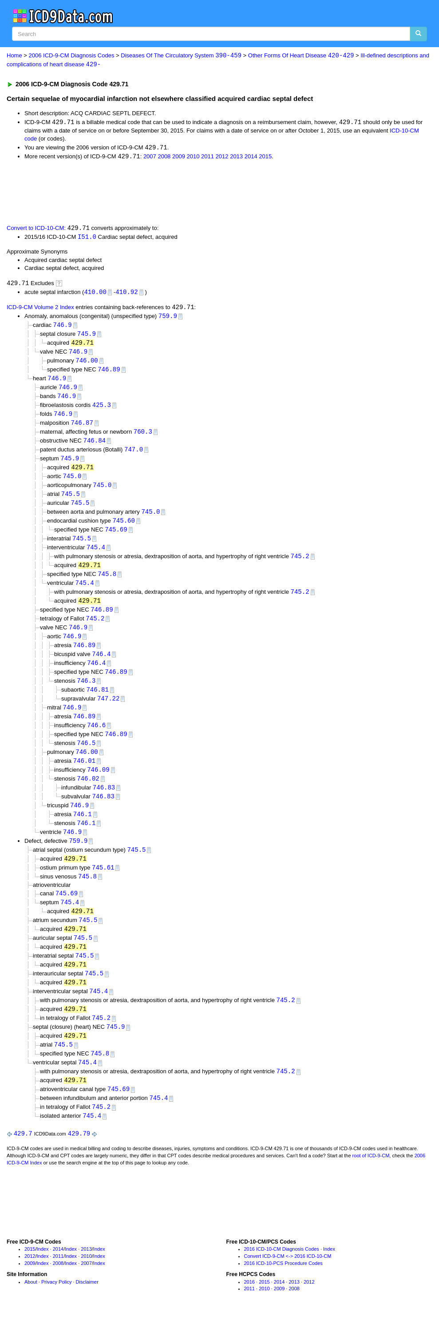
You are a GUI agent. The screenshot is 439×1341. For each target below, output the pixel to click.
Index (43, 1274)
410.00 (95, 294)
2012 (222, 157)
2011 (207, 157)
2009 (178, 157)
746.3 (86, 693)
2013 (236, 157)
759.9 (167, 318)
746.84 (94, 446)
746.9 (62, 327)
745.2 (300, 565)
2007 (149, 157)
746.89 (109, 373)
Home (14, 55)
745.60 (123, 528)
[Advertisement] (165, 193)
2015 (265, 157)
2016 (249, 1306)
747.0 (133, 455)
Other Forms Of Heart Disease (301, 55)
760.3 (143, 437)
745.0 (72, 483)
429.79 (79, 1159)
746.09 (98, 785)
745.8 (107, 584)
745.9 (86, 337)
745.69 (116, 538)
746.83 (104, 803)
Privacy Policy (56, 1306)
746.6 (96, 739)
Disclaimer (87, 1306)
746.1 (82, 830)
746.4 (101, 666)
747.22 (108, 712)
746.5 (86, 757)
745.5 (70, 501)
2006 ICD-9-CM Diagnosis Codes (72, 55)
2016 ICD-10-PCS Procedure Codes (283, 1288)
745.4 (96, 556)
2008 (164, 157)
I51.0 (87, 238)
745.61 (103, 885)
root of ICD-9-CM (371, 1181)
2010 (193, 157)
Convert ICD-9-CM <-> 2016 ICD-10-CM (288, 1281)
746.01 (84, 776)
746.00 (86, 364)
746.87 (82, 428)
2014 (251, 157)
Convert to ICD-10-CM (35, 229)
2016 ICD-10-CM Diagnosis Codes (281, 1274)
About (30, 1306)
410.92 (126, 294)
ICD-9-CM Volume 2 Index (40, 309)
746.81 (97, 702)
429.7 (23, 1159)
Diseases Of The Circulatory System (181, 55)
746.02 (88, 794)
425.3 (101, 410)
